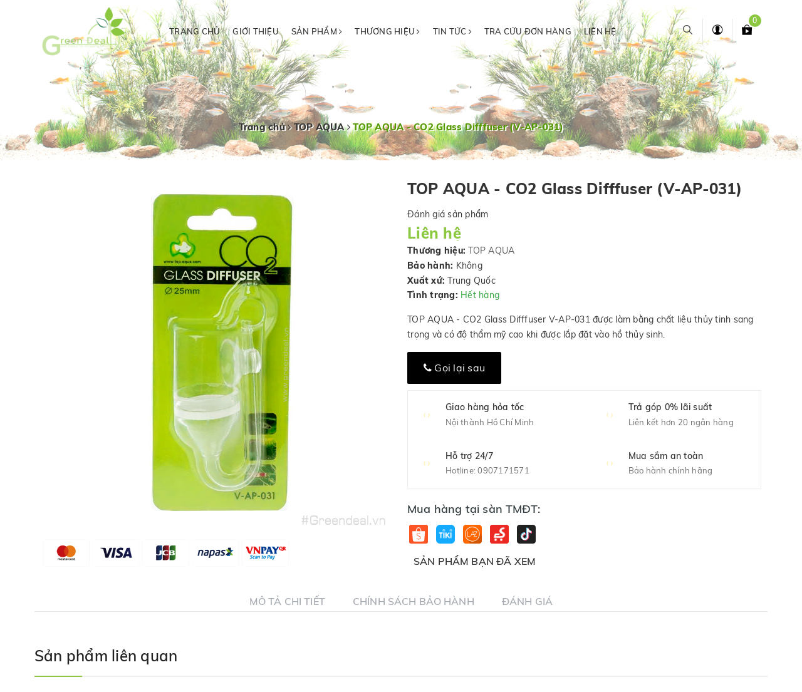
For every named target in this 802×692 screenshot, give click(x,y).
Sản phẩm (317, 31)
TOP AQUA (491, 250)
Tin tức (452, 31)
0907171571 (503, 470)
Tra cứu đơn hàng (527, 31)
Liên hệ (600, 31)
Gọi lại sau (454, 367)
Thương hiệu (387, 31)
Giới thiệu (255, 31)
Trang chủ (194, 31)
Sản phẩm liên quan (105, 655)
